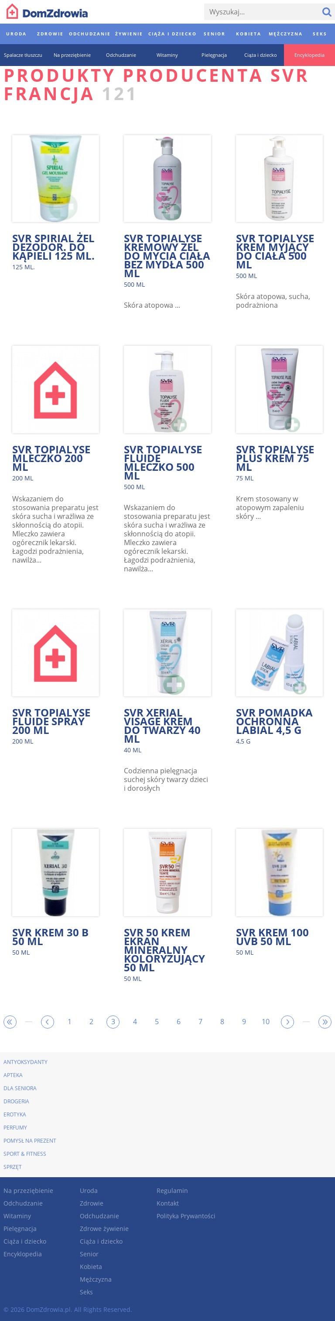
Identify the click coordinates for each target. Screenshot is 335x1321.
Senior (89, 1254)
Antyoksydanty (25, 1062)
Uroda (89, 1190)
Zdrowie (91, 1203)
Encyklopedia (22, 1254)
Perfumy (15, 1127)
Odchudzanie (23, 1203)
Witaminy (17, 1216)
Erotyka (14, 1114)
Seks (86, 1292)
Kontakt (168, 1203)
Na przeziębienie (28, 1190)
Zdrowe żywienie (104, 1228)
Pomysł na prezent (29, 1140)
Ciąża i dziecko (24, 1241)
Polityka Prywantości (186, 1216)
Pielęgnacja (20, 1228)
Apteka (13, 1075)
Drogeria (16, 1101)
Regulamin (172, 1190)
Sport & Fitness (24, 1154)
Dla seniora (20, 1088)
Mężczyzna (96, 1279)
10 (266, 1021)
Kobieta (91, 1266)
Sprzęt (12, 1167)
